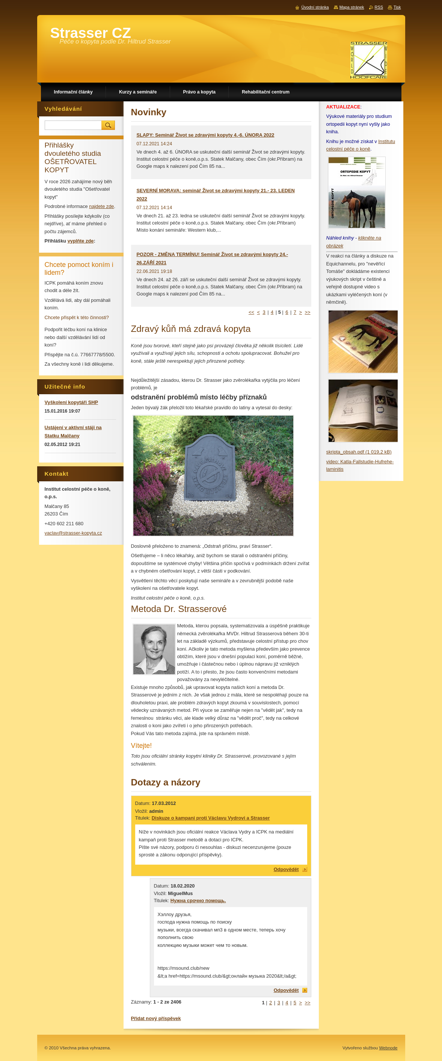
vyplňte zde (81, 241)
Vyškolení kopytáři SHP (71, 402)
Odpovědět (286, 869)
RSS (379, 7)
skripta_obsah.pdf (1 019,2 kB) (359, 452)
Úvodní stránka (315, 7)
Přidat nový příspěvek (156, 1018)
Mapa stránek (351, 7)
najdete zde (101, 206)
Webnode (388, 1048)
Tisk (397, 7)
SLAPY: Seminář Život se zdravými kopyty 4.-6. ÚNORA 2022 (206, 135)
